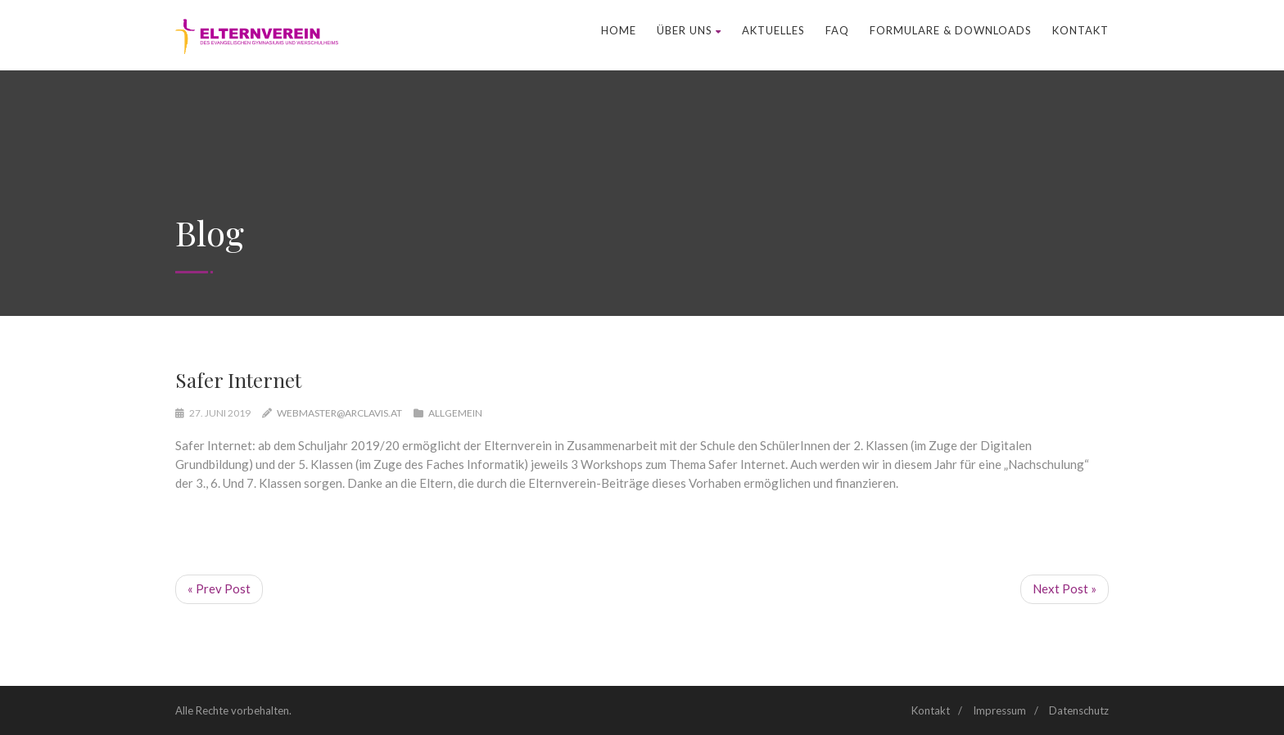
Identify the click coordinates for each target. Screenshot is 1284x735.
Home (618, 30)
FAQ (837, 30)
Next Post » (1064, 588)
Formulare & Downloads (951, 30)
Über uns (689, 30)
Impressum (999, 710)
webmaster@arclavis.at (339, 413)
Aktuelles (773, 30)
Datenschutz (1079, 710)
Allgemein (455, 413)
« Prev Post (219, 588)
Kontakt (1080, 30)
